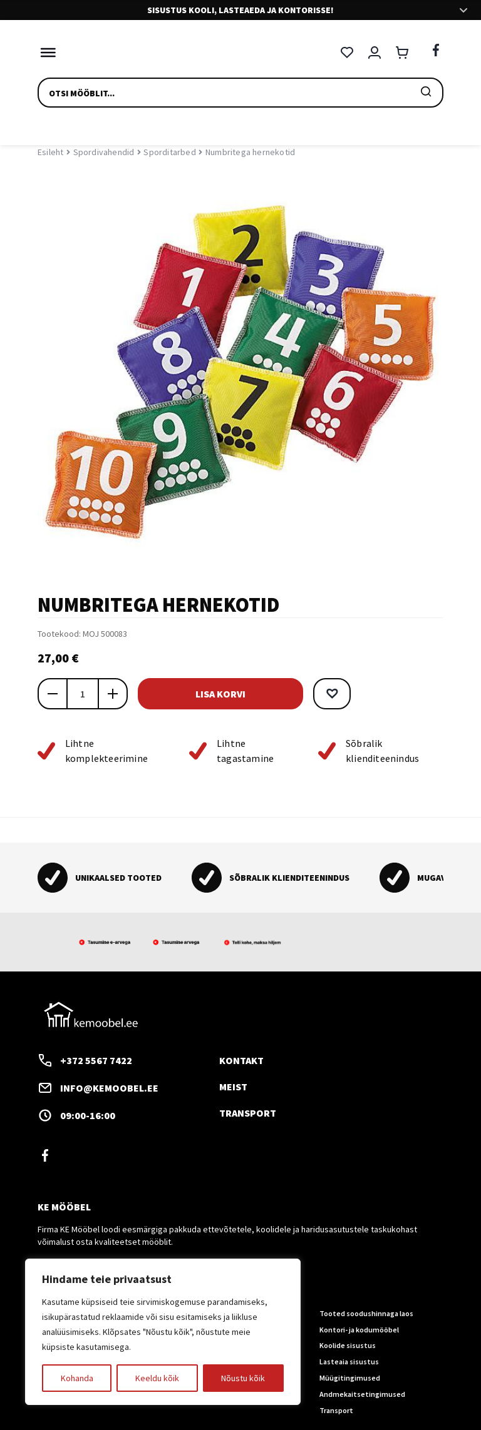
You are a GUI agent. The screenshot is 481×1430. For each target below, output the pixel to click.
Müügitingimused (349, 1377)
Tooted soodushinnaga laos (366, 1312)
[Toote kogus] (83, 693)
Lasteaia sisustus (349, 1361)
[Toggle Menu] (45, 52)
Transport (247, 1112)
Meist (233, 1086)
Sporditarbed (169, 152)
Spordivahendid (104, 152)
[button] (329, 693)
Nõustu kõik (243, 1378)
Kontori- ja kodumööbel (359, 1329)
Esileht (50, 152)
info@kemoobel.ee (98, 1087)
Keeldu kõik (157, 1378)
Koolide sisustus (347, 1345)
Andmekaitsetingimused (362, 1393)
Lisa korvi (219, 693)
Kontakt (241, 1060)
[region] (163, 1332)
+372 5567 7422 (85, 1060)
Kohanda (77, 1378)
